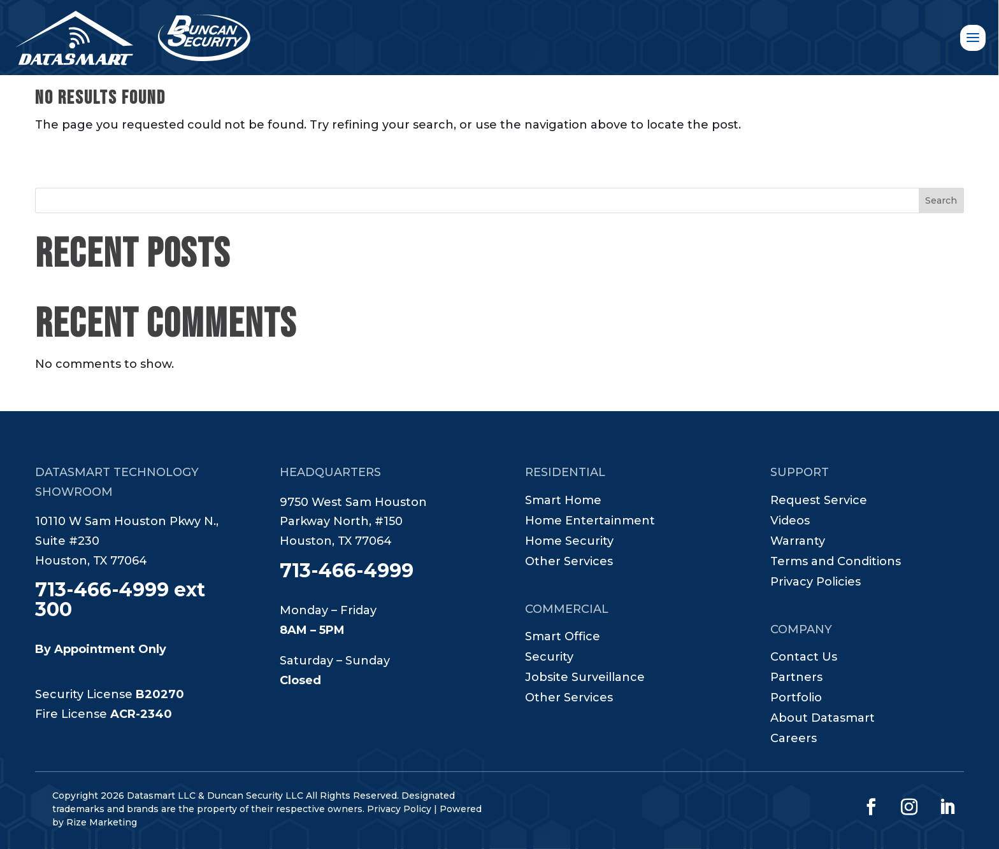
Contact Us (803, 658)
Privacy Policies (815, 583)
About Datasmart (822, 719)
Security (549, 658)
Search (941, 200)
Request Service (818, 501)
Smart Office (562, 637)
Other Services (569, 562)
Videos (790, 522)
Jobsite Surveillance (585, 678)
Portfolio (796, 699)
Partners (796, 678)
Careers (793, 739)
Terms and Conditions (835, 562)
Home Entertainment (590, 522)
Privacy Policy (399, 809)
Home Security (569, 542)
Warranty (797, 542)
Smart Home (563, 501)
